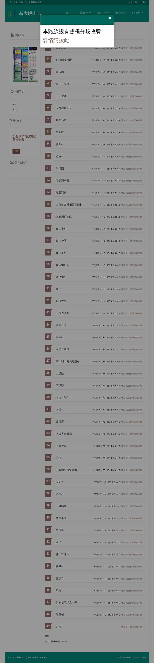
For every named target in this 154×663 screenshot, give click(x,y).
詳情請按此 (56, 40)
